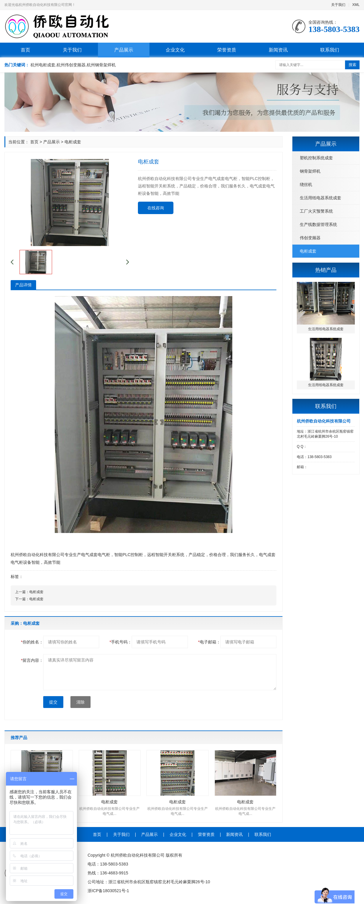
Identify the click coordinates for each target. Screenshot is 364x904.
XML (356, 5)
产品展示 (123, 49)
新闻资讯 (278, 49)
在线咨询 (155, 207)
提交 (53, 702)
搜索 (352, 64)
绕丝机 (306, 184)
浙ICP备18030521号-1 (108, 890)
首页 (25, 49)
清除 (80, 702)
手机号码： (120, 642)
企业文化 (175, 49)
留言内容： (32, 660)
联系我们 (329, 49)
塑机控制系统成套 (316, 157)
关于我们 (338, 5)
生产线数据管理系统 (318, 224)
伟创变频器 (310, 237)
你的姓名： (32, 642)
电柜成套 (308, 251)
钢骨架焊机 (310, 171)
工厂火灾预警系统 (316, 211)
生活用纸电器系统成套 (320, 197)
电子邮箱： (209, 642)
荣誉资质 (226, 49)
